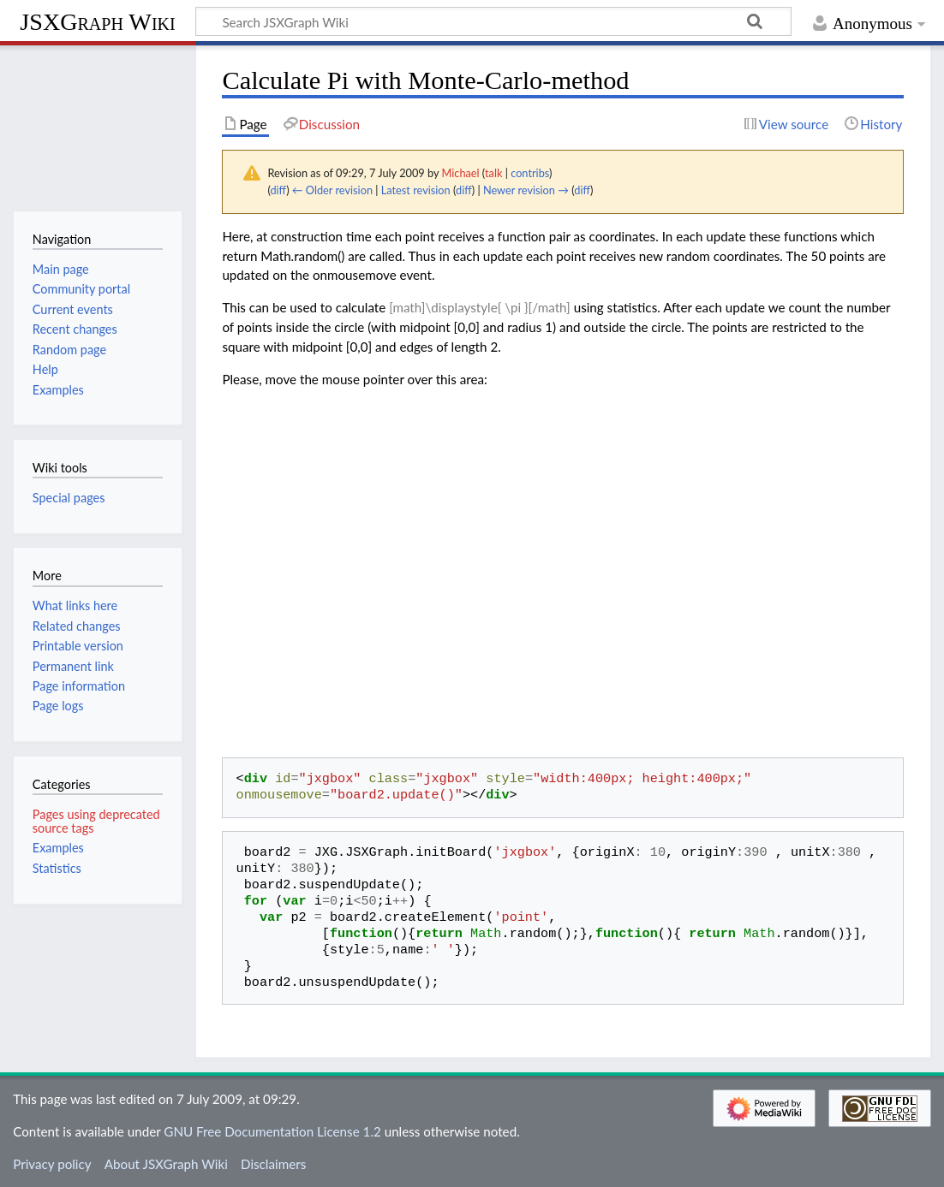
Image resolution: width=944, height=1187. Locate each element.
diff (278, 190)
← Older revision (332, 190)
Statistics (57, 868)
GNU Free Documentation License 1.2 (272, 1131)
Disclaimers (273, 1164)
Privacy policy (52, 1164)
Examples (58, 847)
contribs (530, 173)
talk (493, 173)
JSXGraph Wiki (97, 22)
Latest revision (416, 190)
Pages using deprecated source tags (96, 821)
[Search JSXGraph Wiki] (493, 21)
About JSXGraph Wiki (166, 1164)
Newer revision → (526, 190)
